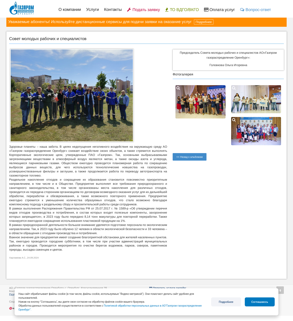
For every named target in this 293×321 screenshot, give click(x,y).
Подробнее (204, 22)
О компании (69, 9)
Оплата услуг (219, 9)
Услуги (92, 9)
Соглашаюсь (259, 302)
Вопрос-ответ (255, 9)
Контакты (113, 9)
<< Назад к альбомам (189, 156)
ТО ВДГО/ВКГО (182, 9)
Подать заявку (143, 9)
